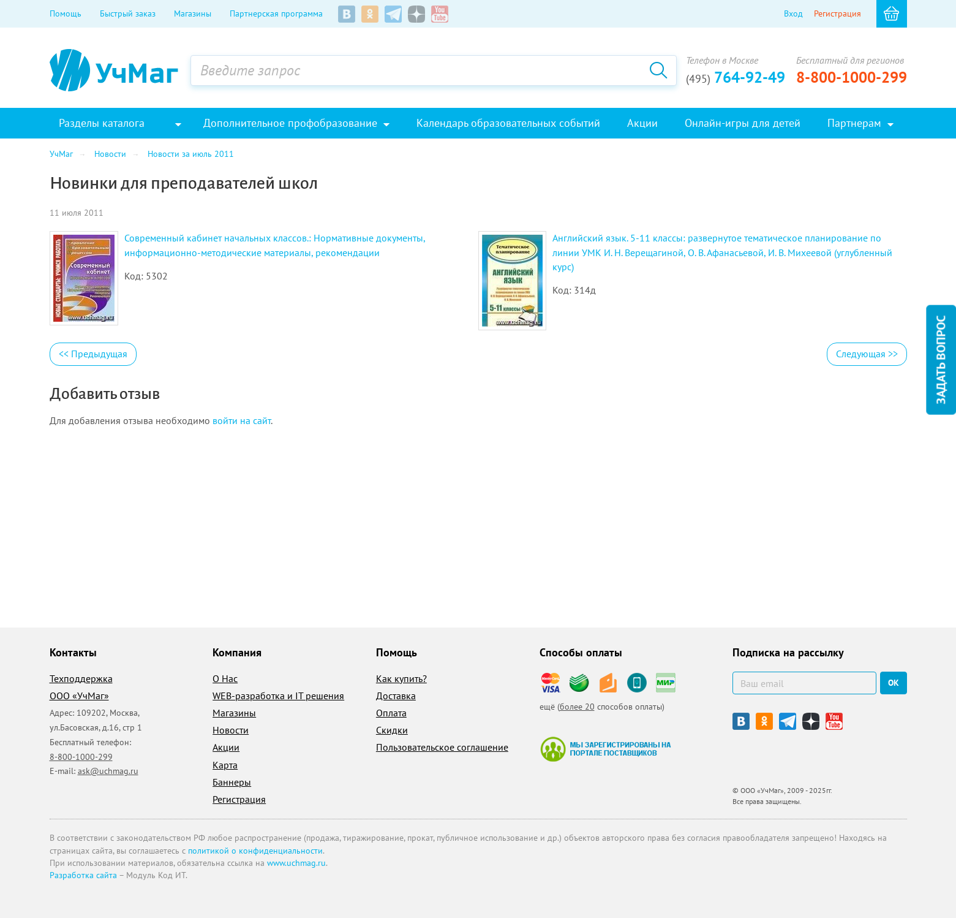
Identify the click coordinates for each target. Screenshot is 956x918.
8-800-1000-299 (851, 77)
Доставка (396, 695)
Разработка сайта (83, 875)
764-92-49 (735, 77)
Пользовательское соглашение (442, 747)
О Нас (225, 678)
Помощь (65, 13)
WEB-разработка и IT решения (278, 695)
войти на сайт (242, 420)
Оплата (391, 713)
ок (893, 682)
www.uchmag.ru (296, 862)
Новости (231, 730)
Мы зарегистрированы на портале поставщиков (605, 749)
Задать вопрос (941, 360)
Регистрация (837, 13)
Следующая (867, 353)
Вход (793, 13)
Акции (226, 747)
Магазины (192, 13)
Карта (225, 765)
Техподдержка (81, 678)
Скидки (392, 730)
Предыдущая (93, 353)
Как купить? (401, 678)
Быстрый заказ (128, 13)
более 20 (577, 706)
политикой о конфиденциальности (255, 850)
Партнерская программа (276, 13)
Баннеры (232, 782)
